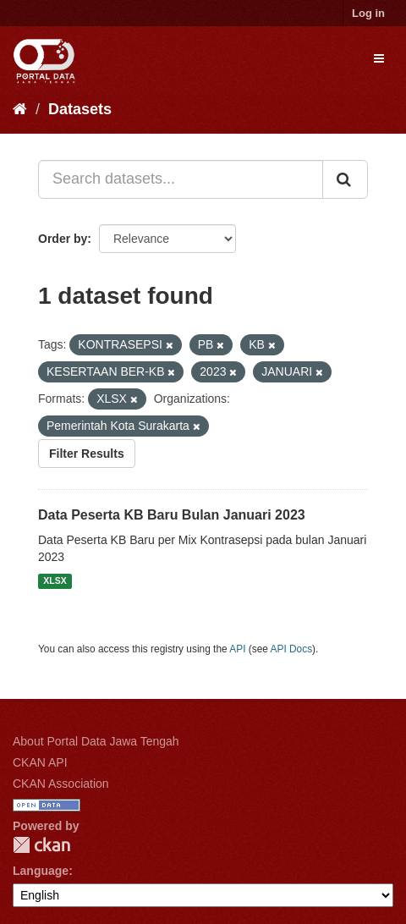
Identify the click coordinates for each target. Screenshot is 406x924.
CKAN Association (61, 783)
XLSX (54, 581)
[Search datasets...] (180, 179)
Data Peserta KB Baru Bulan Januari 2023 (171, 515)
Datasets (80, 109)
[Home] (20, 109)
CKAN (41, 845)
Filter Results (86, 453)
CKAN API (40, 762)
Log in (368, 13)
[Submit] (345, 179)
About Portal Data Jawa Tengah (96, 741)
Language (41, 870)
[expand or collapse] (379, 58)
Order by (62, 238)
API (237, 649)
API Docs (292, 649)
